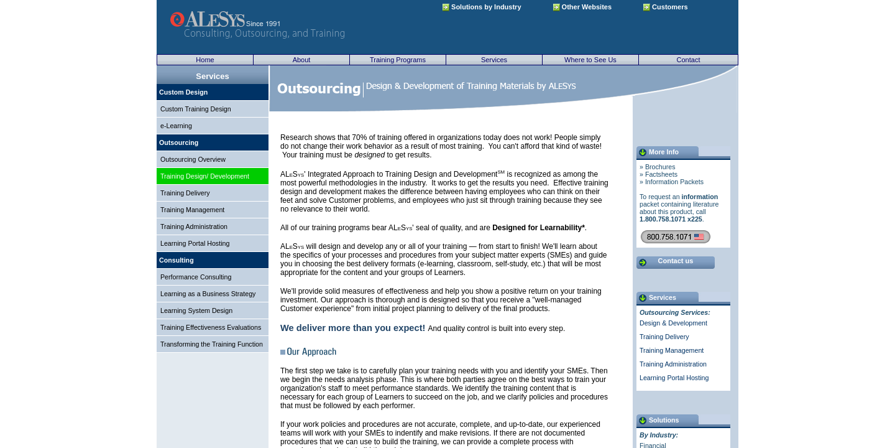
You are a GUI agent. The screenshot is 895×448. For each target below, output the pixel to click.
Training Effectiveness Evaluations (210, 327)
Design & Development (673, 323)
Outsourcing (178, 142)
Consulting (176, 260)
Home (205, 59)
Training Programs (398, 59)
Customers (665, 7)
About (302, 59)
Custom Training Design (195, 109)
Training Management (192, 209)
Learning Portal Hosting (194, 243)
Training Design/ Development (204, 176)
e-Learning (176, 125)
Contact (688, 59)
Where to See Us (590, 59)
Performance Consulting (195, 277)
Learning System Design (196, 310)
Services (494, 59)
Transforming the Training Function (211, 344)
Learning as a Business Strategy (207, 293)
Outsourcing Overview (193, 159)
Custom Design (183, 92)
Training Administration (193, 226)
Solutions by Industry (482, 7)
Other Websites (582, 7)
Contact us (676, 260)
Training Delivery (185, 193)
